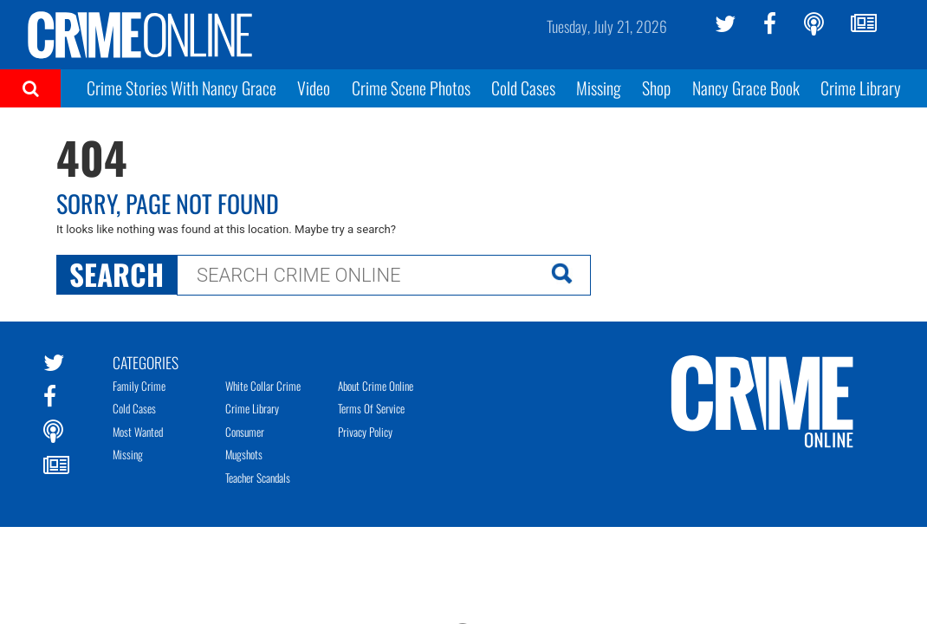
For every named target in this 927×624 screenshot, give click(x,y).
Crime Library (860, 88)
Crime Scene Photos (411, 88)
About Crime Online (375, 385)
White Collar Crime (263, 385)
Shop (656, 88)
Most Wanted (138, 431)
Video (313, 88)
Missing (598, 88)
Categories (145, 361)
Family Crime (139, 385)
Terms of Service (371, 408)
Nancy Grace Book (746, 88)
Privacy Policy (365, 431)
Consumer (244, 431)
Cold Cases (523, 88)
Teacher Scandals (257, 477)
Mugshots (244, 454)
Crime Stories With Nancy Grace (181, 88)
